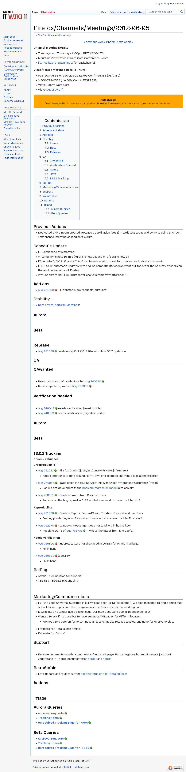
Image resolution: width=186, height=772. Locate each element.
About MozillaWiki (61, 767)
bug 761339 (46, 290)
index (111, 42)
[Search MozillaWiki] (165, 11)
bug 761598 (46, 513)
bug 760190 (93, 381)
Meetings (66, 35)
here (91, 659)
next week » (125, 42)
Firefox (42, 35)
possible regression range (99, 488)
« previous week (94, 42)
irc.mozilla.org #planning (54, 62)
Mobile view (82, 767)
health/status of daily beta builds (103, 674)
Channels (53, 35)
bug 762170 (46, 525)
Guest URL (53, 89)
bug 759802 (46, 555)
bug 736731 (74, 530)
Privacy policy (41, 767)
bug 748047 (46, 408)
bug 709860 (80, 386)
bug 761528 (46, 351)
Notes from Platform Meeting (57, 305)
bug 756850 (46, 543)
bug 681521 (46, 470)
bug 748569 (46, 413)
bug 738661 (46, 495)
